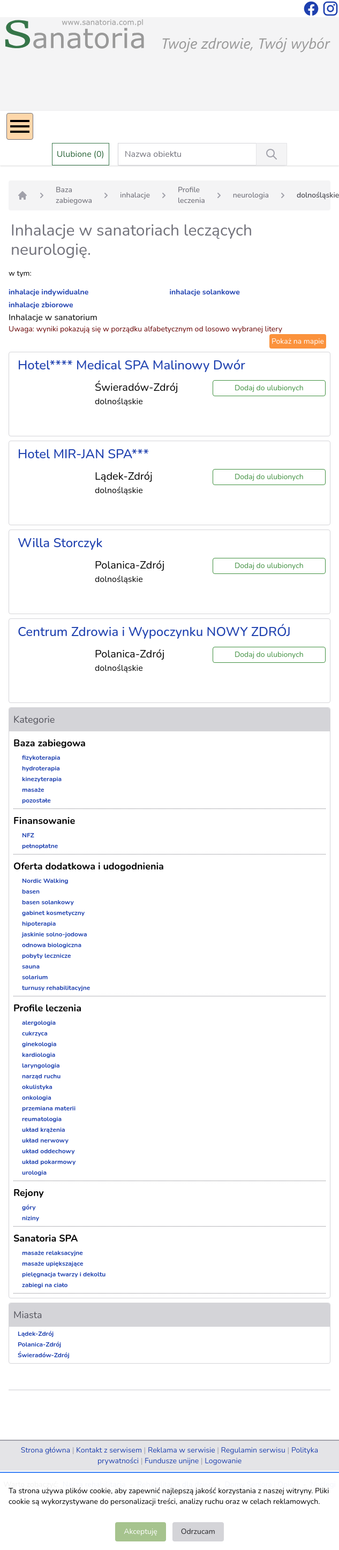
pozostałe (36, 800)
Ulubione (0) (80, 154)
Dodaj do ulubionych (269, 388)
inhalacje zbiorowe (41, 305)
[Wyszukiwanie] (271, 154)
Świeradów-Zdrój (44, 1355)
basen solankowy (48, 902)
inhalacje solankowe (205, 292)
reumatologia (42, 1119)
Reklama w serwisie (181, 1450)
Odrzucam (198, 1531)
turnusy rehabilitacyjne (56, 988)
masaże (33, 789)
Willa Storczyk (60, 542)
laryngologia (41, 1065)
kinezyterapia (42, 779)
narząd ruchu (41, 1076)
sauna (31, 966)
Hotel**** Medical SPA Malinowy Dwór (131, 365)
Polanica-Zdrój (39, 1344)
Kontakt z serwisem (109, 1450)
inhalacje (135, 195)
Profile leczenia (191, 195)
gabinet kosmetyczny (53, 913)
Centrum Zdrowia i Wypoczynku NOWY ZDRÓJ (154, 631)
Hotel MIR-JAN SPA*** (83, 454)
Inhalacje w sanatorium (53, 317)
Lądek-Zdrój (36, 1333)
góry (29, 1207)
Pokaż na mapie (298, 341)
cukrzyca (35, 1033)
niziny (30, 1218)
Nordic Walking (45, 880)
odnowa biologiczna (51, 945)
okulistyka (37, 1087)
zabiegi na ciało (44, 1285)
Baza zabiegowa (74, 195)
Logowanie (223, 1461)
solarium (35, 977)
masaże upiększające (53, 1263)
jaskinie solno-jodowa (54, 934)
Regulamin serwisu (253, 1450)
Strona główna (45, 1450)
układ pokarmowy (49, 1162)
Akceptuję (140, 1531)
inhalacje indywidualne (48, 292)
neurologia (251, 195)
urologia (34, 1172)
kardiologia (38, 1054)
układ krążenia (43, 1129)
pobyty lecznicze (46, 955)
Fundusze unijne (172, 1461)
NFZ (28, 835)
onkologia (36, 1097)
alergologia (39, 1022)
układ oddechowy (48, 1151)
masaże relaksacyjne (52, 1253)
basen (31, 891)
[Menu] (19, 126)
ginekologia (39, 1044)
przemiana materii (49, 1108)
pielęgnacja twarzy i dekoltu (64, 1274)
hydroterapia (41, 768)
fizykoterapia (41, 757)
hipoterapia (39, 923)
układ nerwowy (45, 1140)
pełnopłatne (40, 846)
